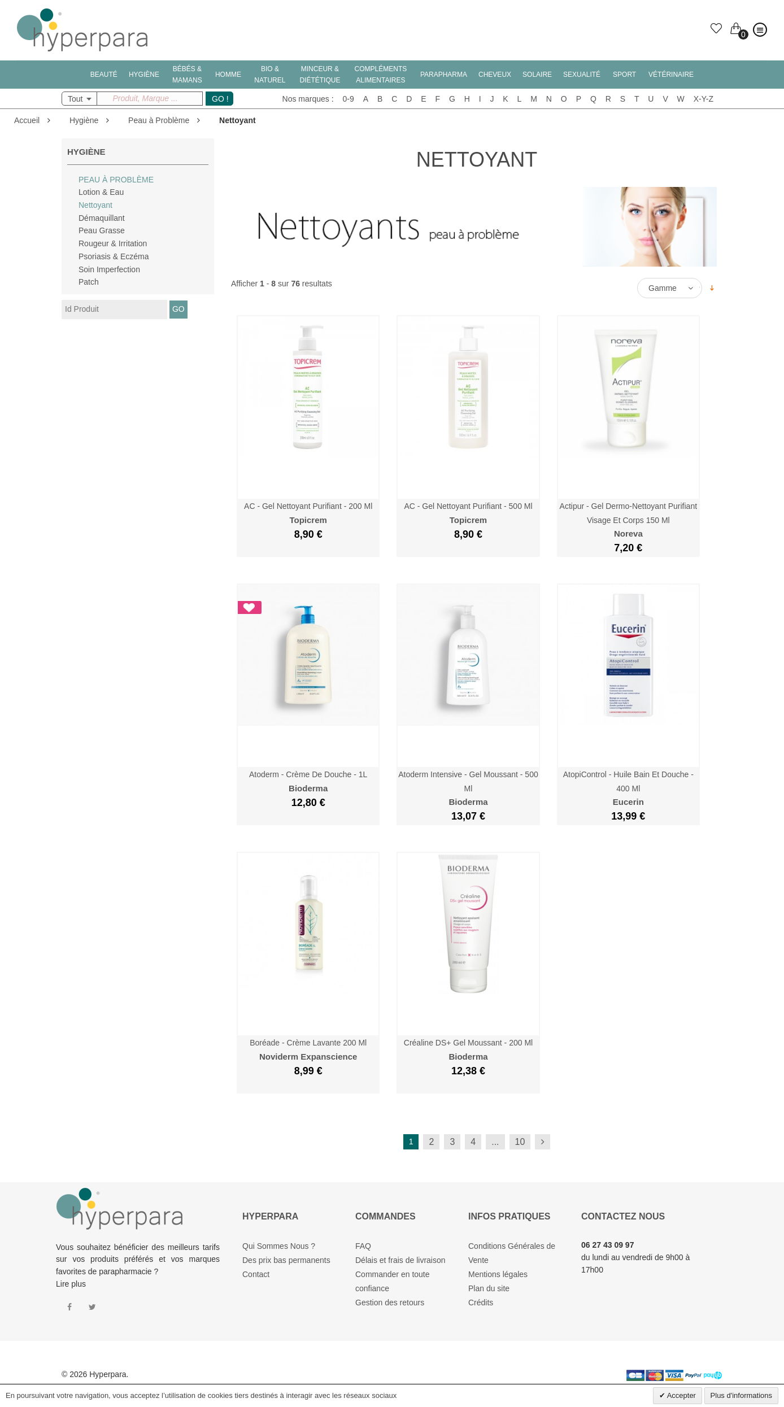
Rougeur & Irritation (113, 243)
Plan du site (488, 1288)
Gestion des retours (389, 1302)
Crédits (480, 1302)
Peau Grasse (102, 230)
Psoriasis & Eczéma (114, 256)
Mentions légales (498, 1274)
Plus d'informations (741, 1395)
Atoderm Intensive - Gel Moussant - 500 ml (468, 788)
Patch (89, 281)
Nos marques (305, 98)
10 (520, 1142)
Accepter (680, 1395)
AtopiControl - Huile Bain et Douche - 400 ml (628, 788)
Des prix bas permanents (286, 1260)
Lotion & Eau (101, 192)
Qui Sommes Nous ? (278, 1246)
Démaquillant (102, 218)
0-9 (348, 98)
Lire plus (71, 1283)
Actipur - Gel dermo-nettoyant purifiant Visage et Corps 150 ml (629, 520)
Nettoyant (95, 205)
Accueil (27, 120)
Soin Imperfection (109, 269)
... (495, 1142)
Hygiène (83, 120)
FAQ (363, 1246)
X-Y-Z (703, 98)
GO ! (220, 98)
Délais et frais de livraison (400, 1260)
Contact (255, 1274)
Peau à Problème (158, 120)
